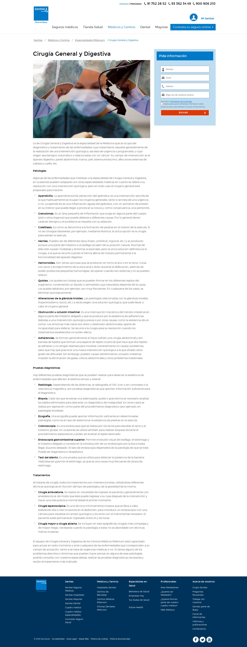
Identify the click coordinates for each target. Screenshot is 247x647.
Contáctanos (199, 628)
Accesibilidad (58, 639)
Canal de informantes (198, 615)
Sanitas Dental (73, 603)
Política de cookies (99, 639)
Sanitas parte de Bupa (201, 608)
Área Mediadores (169, 587)
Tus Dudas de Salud (137, 601)
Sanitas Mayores (73, 599)
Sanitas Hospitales (74, 595)
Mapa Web (84, 639)
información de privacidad (181, 101)
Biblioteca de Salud (139, 591)
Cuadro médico (73, 607)
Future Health (135, 607)
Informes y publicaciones (199, 622)
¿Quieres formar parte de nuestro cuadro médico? (168, 602)
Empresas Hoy (136, 595)
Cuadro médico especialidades (73, 613)
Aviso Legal (71, 639)
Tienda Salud (93, 27)
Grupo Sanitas (200, 587)
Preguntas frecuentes (198, 593)
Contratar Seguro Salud (74, 621)
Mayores (161, 27)
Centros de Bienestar (102, 593)
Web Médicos (168, 609)
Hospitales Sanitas (106, 587)
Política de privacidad (120, 639)
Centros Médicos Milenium (105, 601)
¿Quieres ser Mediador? (165, 593)
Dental (145, 27)
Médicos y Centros (121, 27)
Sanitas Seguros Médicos (73, 589)
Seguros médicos (65, 27)
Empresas (124, 4)
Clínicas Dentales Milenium (106, 608)
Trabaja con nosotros (197, 600)
